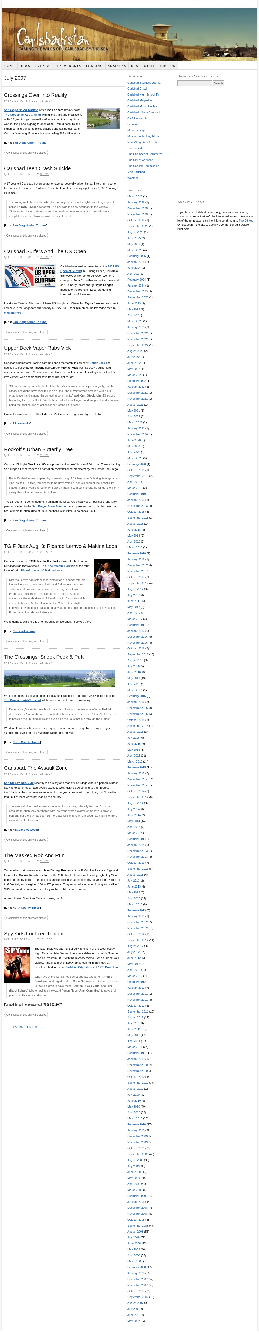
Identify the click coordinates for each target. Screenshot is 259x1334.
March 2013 (134, 904)
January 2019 (136, 499)
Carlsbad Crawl (137, 88)
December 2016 (137, 636)
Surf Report (134, 148)
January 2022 (136, 386)
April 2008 (133, 1255)
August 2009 (135, 1160)
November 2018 (137, 505)
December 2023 (137, 291)
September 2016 (137, 654)
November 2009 (137, 1142)
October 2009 (136, 1148)
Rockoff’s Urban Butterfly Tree (38, 449)
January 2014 (136, 844)
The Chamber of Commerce (145, 154)
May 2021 (133, 410)
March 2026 (134, 196)
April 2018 (133, 541)
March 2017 (134, 618)
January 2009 (136, 1201)
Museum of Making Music (143, 136)
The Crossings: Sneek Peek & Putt (44, 657)
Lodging (94, 65)
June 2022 (134, 362)
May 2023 (133, 309)
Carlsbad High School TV (143, 94)
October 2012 (136, 934)
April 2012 (133, 969)
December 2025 (137, 208)
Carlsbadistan (129, 30)
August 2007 (135, 1302)
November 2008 (137, 1213)
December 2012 (137, 922)
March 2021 (134, 422)
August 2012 (135, 946)
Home (9, 65)
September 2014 (137, 797)
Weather (132, 177)
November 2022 (137, 339)
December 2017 (137, 565)
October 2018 (136, 511)
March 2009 (134, 1189)
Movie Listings (136, 130)
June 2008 (134, 1243)
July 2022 (133, 356)
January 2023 (136, 327)
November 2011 (137, 999)
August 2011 (135, 1017)
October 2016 (136, 648)
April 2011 (133, 1041)
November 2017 (137, 571)
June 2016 (134, 672)
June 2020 (134, 440)
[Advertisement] (48, 143)
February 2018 (136, 553)
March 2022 (134, 374)
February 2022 (136, 380)
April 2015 (133, 755)
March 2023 (134, 321)
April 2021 (133, 416)
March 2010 (134, 1118)
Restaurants (68, 65)
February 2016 (136, 696)
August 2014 (135, 803)
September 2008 (137, 1225)
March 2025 (134, 250)
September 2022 (137, 345)
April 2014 (133, 827)
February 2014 (136, 838)
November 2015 (137, 713)
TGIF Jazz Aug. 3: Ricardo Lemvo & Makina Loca (60, 546)
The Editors (246, 220)
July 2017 (133, 595)
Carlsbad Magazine (139, 100)
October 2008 (136, 1219)
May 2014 (133, 821)
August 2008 (135, 1231)
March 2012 (134, 975)
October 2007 (136, 1291)
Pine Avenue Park (59, 565)
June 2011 (134, 1029)
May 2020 (133, 446)
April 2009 (133, 1183)
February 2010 (136, 1124)
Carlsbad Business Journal (144, 82)
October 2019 (136, 470)
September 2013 (137, 868)
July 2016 (133, 666)
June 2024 (134, 267)
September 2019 (137, 476)
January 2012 (136, 987)
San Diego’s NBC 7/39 (19, 783)
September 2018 (137, 517)
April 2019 (133, 481)
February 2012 (136, 981)
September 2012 (137, 940)
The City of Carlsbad (140, 160)
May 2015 (133, 749)
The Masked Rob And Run (34, 855)
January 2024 (136, 285)
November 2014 (137, 785)
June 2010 (134, 1100)
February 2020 (136, 464)
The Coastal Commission (143, 165)
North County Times (26, 742)
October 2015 (136, 719)
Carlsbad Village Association (145, 112)
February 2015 (136, 767)
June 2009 (134, 1172)
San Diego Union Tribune (29, 225)
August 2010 (135, 1088)
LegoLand (133, 124)
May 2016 (133, 678)
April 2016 (133, 684)
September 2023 (137, 297)
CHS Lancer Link (138, 118)
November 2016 (137, 642)
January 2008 (136, 1273)
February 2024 (136, 279)
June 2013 (134, 886)
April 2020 (133, 452)
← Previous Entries (23, 1026)
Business (117, 65)
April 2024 (133, 273)
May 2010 (133, 1106)
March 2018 (134, 547)
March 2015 (134, 761)
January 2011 (136, 1058)
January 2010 (136, 1130)
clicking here (12, 312)
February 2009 (136, 1195)
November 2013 (137, 856)
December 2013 (137, 850)
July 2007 (133, 1308)
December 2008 (137, 1207)
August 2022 (135, 351)
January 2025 (136, 261)
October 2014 (136, 791)
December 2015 (137, 707)
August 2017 (135, 589)
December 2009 (137, 1136)
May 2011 (133, 1035)
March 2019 (134, 487)
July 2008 (133, 1237)
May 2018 (133, 535)
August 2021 (135, 404)
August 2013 (135, 874)
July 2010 (133, 1094)
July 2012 (133, 952)
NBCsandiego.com (25, 829)
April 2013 (133, 898)
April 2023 (133, 315)
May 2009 (133, 1177)
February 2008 (136, 1267)
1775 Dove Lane (108, 967)
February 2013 (136, 910)
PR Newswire (21, 423)
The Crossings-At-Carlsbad (22, 700)
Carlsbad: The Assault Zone (36, 768)
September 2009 (137, 1154)
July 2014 (133, 809)
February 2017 (136, 624)
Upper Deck (97, 362)
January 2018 (136, 559)
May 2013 (133, 892)
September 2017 (137, 583)
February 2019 (136, 493)
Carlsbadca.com (24, 631)
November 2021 (137, 398)
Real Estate (143, 65)
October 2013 (136, 862)
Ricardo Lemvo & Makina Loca (41, 570)
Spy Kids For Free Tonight (34, 933)
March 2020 (134, 458)
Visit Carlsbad (136, 171)
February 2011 (136, 1052)
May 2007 (133, 1320)
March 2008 (134, 1261)
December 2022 (137, 333)
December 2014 (137, 779)
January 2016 (136, 701)
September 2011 (137, 1011)
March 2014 (134, 832)
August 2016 (135, 660)
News (25, 65)
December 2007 (137, 1279)
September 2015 (137, 725)
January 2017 (136, 630)
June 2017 (134, 601)
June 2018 (134, 529)
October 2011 (136, 1005)
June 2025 (134, 238)
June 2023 (134, 303)
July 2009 (133, 1166)
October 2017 (136, 577)
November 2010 (137, 1070)
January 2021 (136, 428)
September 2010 (137, 1082)
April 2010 (133, 1112)
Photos (167, 65)
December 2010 (137, 1064)
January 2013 (136, 916)
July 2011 (133, 1023)
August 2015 (135, 731)
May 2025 (133, 244)
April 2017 (133, 612)
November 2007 (137, 1285)
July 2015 (133, 737)
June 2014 (134, 815)
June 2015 (134, 743)
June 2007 (134, 1314)
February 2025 (136, 256)
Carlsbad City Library (79, 967)
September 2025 (137, 226)
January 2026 (136, 202)
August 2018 (135, 523)
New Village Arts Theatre (143, 142)
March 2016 (134, 690)
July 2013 (133, 880)
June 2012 (134, 957)
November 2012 (137, 928)
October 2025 (136, 220)
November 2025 (137, 214)
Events (42, 65)
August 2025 (135, 232)
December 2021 (137, 392)
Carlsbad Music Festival (142, 106)
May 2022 (133, 368)
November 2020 (137, 434)
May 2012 (133, 963)
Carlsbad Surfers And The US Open (45, 251)
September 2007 (137, 1297)
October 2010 (136, 1076)
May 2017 (133, 607)
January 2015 (136, 773)
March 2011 (134, 1047)
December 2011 (137, 993)
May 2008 (133, 1249)
